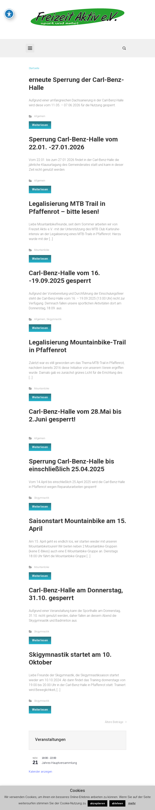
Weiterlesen (40, 125)
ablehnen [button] (117, 803)
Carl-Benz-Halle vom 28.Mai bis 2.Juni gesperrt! (75, 415)
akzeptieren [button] (97, 803)
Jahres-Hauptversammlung (59, 763)
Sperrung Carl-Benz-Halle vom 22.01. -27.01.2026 (73, 143)
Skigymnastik (53, 319)
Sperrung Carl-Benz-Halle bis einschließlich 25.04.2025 (71, 465)
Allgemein (39, 116)
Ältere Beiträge (114, 722)
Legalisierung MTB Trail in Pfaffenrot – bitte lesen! (67, 207)
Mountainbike (41, 249)
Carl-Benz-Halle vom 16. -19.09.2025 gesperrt (64, 276)
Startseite (34, 68)
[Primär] (30, 48)
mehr (132, 803)
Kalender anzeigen (40, 771)
